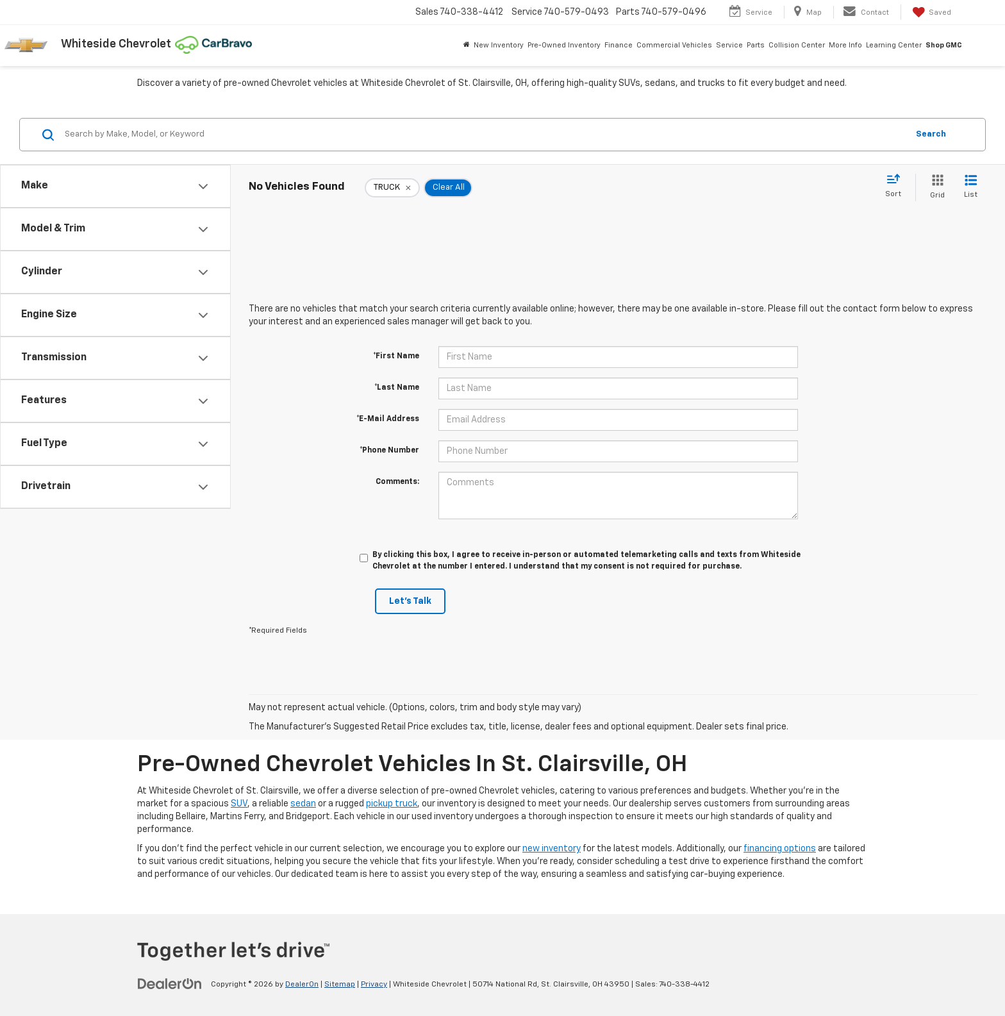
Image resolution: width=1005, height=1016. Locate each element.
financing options (779, 848)
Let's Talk (410, 601)
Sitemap (339, 984)
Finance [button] (618, 45)
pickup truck (391, 803)
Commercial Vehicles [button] (674, 45)
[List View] (970, 187)
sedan (303, 803)
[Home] (466, 45)
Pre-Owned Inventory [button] (564, 45)
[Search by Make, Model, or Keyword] (484, 134)
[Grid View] (934, 187)
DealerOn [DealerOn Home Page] (302, 984)
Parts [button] (756, 45)
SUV (239, 803)
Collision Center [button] (796, 45)
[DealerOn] (170, 983)
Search (931, 134)
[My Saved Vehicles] (931, 12)
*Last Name (396, 388)
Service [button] (729, 45)
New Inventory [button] (499, 45)
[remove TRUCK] (392, 187)
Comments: (397, 482)
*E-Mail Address (387, 419)
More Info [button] (845, 45)
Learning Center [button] (894, 45)
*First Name (396, 356)
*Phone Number (389, 450)
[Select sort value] (897, 186)
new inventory (551, 848)
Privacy (374, 984)
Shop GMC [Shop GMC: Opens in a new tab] (944, 45)
